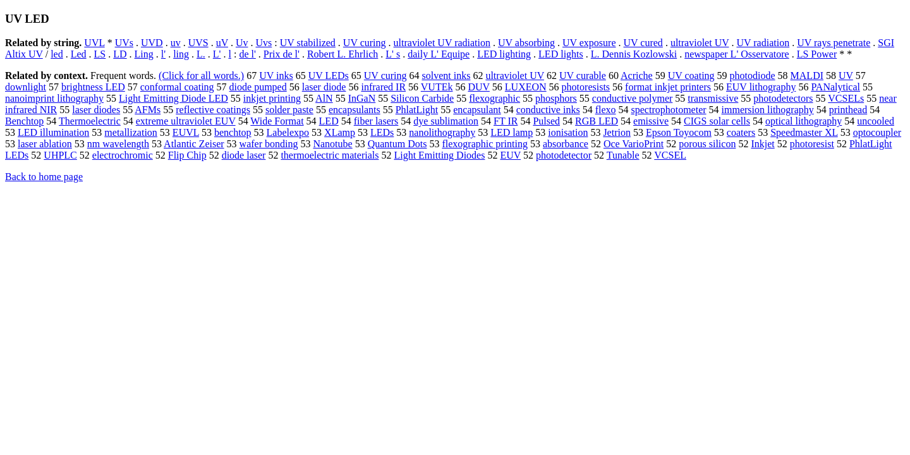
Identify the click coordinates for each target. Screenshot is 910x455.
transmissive (713, 98)
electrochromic (122, 155)
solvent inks (446, 75)
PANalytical (835, 87)
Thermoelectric (90, 121)
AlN (324, 98)
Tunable (623, 155)
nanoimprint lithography (54, 98)
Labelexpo (288, 132)
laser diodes (96, 109)
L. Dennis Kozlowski (634, 54)
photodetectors (783, 98)
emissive (651, 121)
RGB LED (596, 121)
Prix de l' (282, 54)
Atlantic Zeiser (194, 143)
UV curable (582, 75)
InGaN (362, 98)
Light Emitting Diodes (439, 155)
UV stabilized (308, 42)
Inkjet (762, 143)
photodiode (752, 75)
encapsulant (477, 109)
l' (163, 54)
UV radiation (762, 42)
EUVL (186, 132)
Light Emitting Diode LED (173, 98)
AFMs (148, 109)
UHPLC (60, 155)
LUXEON (526, 87)
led (57, 54)
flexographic (494, 98)
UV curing (364, 42)
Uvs (263, 42)
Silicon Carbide (422, 98)
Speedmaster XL (803, 132)
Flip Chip (187, 155)
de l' (247, 54)
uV (222, 42)
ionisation (568, 132)
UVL (94, 42)
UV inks (276, 75)
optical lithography (803, 121)
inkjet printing (272, 98)
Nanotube (332, 143)
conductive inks (548, 109)
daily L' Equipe (439, 54)
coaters (741, 132)
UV (846, 75)
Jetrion (617, 132)
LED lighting (504, 54)
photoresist (812, 143)
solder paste (289, 109)
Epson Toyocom (679, 132)
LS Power (817, 54)
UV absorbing (526, 42)
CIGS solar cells (717, 121)
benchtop (233, 132)
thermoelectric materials (330, 155)
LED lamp (511, 132)
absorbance (565, 143)
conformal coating (177, 87)
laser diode (324, 87)
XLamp (339, 132)
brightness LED (93, 87)
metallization (130, 132)
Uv (242, 42)
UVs (124, 42)
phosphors (556, 98)
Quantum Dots (397, 143)
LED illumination (53, 132)
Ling (144, 54)
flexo (605, 109)
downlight (25, 87)
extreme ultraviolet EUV (186, 121)
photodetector (564, 155)
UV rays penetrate (833, 42)
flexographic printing (485, 143)
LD (119, 54)
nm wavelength (118, 143)
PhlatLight (417, 109)
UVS (198, 42)
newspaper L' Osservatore (736, 54)
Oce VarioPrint (634, 143)
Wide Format (276, 121)
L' (217, 54)
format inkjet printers (668, 87)
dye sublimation (445, 121)
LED (329, 121)
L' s (392, 54)
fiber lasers (376, 121)
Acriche (637, 75)
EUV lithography (761, 87)
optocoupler (877, 132)
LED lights (560, 54)
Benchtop (24, 121)
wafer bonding (269, 143)
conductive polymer (632, 98)
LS (100, 54)
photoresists (586, 87)
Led (79, 54)
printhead (848, 109)
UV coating (691, 75)
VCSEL (670, 155)
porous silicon (707, 143)
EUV (510, 155)
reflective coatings (213, 109)
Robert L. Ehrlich (342, 54)
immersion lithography (768, 109)
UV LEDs (328, 75)
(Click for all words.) (201, 75)
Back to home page (44, 176)
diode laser (244, 155)
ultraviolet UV (699, 42)
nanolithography (442, 132)
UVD (152, 42)
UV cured (643, 42)
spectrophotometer (669, 109)
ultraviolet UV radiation (442, 42)
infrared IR (383, 87)
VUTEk (437, 87)
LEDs (382, 132)
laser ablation (45, 143)
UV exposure (589, 42)
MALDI (807, 75)
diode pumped (258, 87)
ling (181, 54)
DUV (478, 87)
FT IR (506, 121)
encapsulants (354, 109)
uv (176, 42)
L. (201, 54)
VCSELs (846, 98)
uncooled (875, 121)
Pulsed (546, 121)
